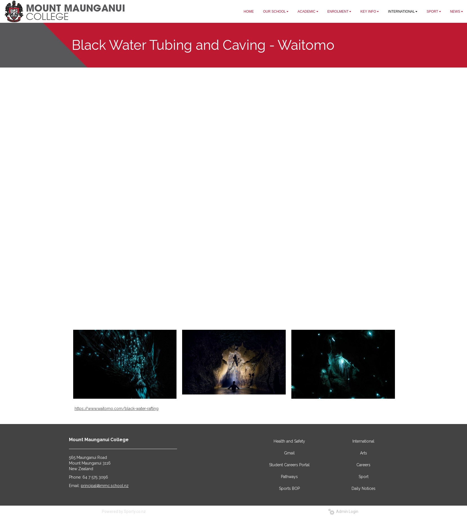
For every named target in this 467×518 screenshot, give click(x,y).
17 (263, 300)
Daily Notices (364, 488)
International (363, 441)
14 (249, 300)
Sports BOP (289, 488)
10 (230, 300)
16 (259, 300)
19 (273, 300)
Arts (363, 453)
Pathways (289, 476)
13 (244, 300)
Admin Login (343, 511)
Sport (363, 476)
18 (268, 300)
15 (254, 300)
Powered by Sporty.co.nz (124, 511)
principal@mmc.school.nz (105, 485)
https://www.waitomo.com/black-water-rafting (116, 408)
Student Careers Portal (289, 465)
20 (277, 300)
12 (240, 300)
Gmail (289, 453)
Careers (363, 465)
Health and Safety (289, 441)
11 (235, 300)
